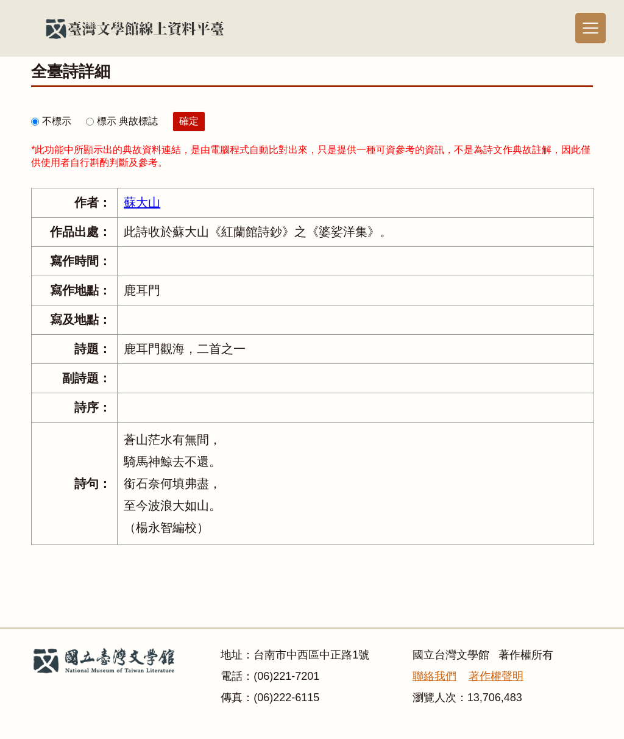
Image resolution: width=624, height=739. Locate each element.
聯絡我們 (434, 676)
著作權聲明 (496, 676)
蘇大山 (142, 202)
